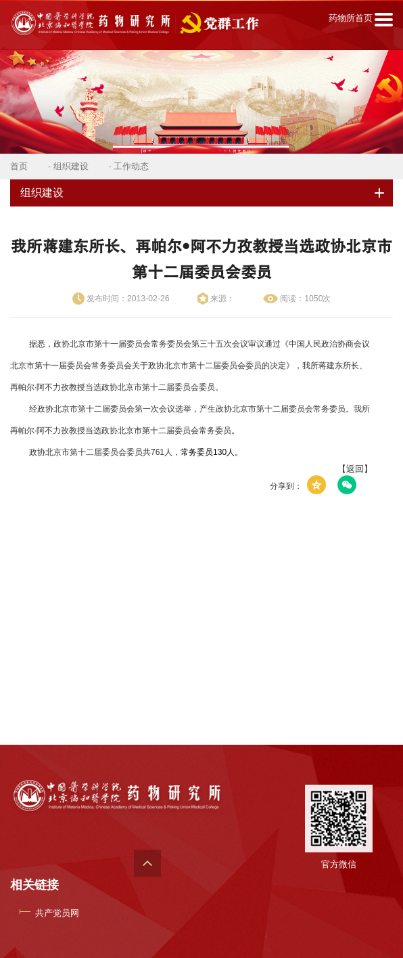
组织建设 (71, 166)
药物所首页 (351, 18)
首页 (19, 166)
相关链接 (34, 885)
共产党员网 (57, 913)
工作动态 (131, 166)
